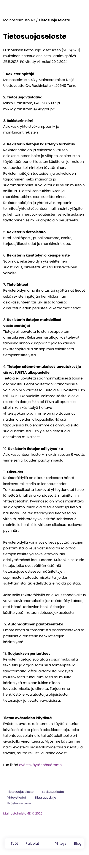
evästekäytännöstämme (40, 764)
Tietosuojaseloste (20, 792)
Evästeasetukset (19, 803)
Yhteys (61, 843)
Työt (14, 843)
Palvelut (32, 843)
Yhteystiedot (16, 797)
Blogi (78, 843)
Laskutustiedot (53, 792)
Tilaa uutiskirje (45, 797)
